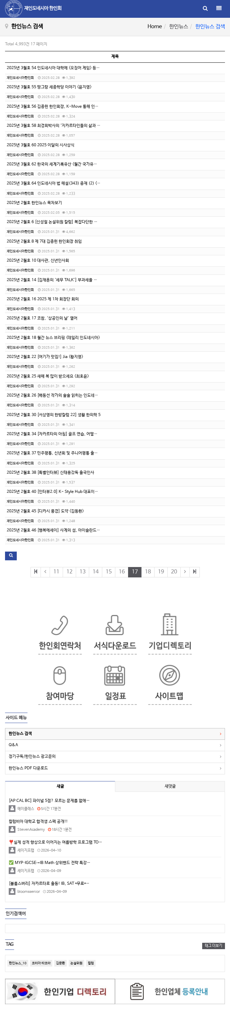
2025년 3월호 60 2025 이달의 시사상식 (40, 145)
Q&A (13, 745)
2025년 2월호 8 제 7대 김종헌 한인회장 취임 (44, 241)
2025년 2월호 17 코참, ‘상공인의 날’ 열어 (42, 318)
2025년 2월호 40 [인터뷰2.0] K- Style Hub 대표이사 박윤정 (58, 492)
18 (148, 572)
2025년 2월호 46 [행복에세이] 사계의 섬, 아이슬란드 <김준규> (59, 530)
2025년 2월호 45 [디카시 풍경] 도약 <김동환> (45, 511)
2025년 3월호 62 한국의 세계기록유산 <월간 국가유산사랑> (56, 164)
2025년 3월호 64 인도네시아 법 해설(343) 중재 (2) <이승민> (58, 183)
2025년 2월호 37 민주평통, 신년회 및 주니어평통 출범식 (54, 453)
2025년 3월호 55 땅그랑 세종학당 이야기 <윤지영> (49, 87)
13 (82, 572)
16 (122, 572)
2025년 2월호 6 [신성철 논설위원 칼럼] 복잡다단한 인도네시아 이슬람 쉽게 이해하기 (78, 222)
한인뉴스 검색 (20, 733)
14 (96, 572)
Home (155, 26)
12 (69, 572)
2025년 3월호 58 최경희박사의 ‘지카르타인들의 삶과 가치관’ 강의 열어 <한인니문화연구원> (83, 125)
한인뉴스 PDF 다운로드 (28, 768)
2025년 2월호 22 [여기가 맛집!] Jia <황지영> (45, 357)
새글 (60, 786)
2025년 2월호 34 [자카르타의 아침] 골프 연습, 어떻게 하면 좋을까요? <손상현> (73, 434)
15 (109, 572)
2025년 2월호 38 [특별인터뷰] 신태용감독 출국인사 (50, 472)
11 (56, 572)
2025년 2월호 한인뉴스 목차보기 (34, 203)
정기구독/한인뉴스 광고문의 (32, 756)
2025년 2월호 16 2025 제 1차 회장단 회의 (43, 299)
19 (161, 572)
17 (135, 572)
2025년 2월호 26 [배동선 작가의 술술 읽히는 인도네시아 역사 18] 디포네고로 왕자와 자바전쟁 (86, 395)
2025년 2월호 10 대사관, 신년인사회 (38, 260)
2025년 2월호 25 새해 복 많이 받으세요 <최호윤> (48, 376)
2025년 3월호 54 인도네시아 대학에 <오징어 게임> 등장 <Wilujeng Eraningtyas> (75, 68)
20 (174, 572)
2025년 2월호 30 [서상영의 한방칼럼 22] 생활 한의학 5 (54, 415)
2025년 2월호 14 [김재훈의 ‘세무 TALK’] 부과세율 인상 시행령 (60, 280)
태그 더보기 (213, 946)
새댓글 (170, 786)
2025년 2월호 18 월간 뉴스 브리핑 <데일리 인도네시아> (53, 338)
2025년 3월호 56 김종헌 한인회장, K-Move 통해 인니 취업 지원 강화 (65, 106)
